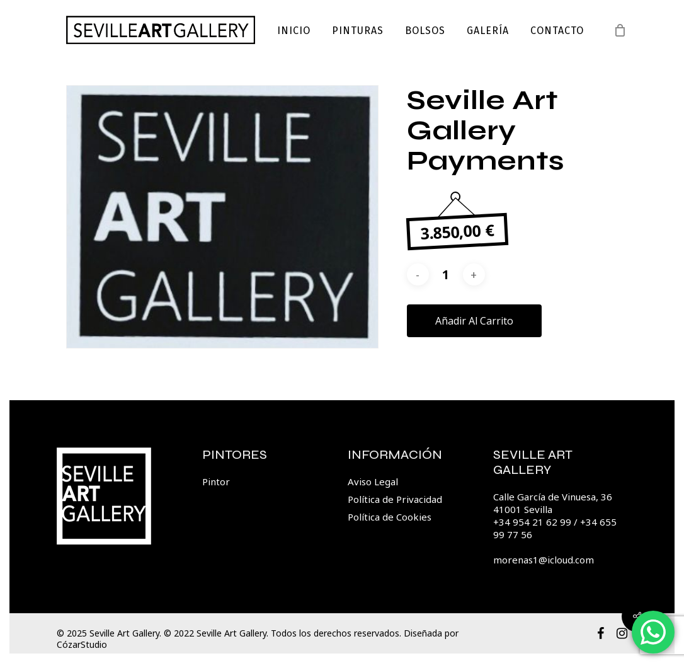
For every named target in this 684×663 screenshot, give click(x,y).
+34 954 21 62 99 (532, 522)
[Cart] (620, 30)
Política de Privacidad (395, 499)
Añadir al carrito (474, 321)
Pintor (216, 481)
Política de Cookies (389, 516)
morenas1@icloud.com (543, 559)
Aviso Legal (373, 481)
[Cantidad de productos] (445, 274)
